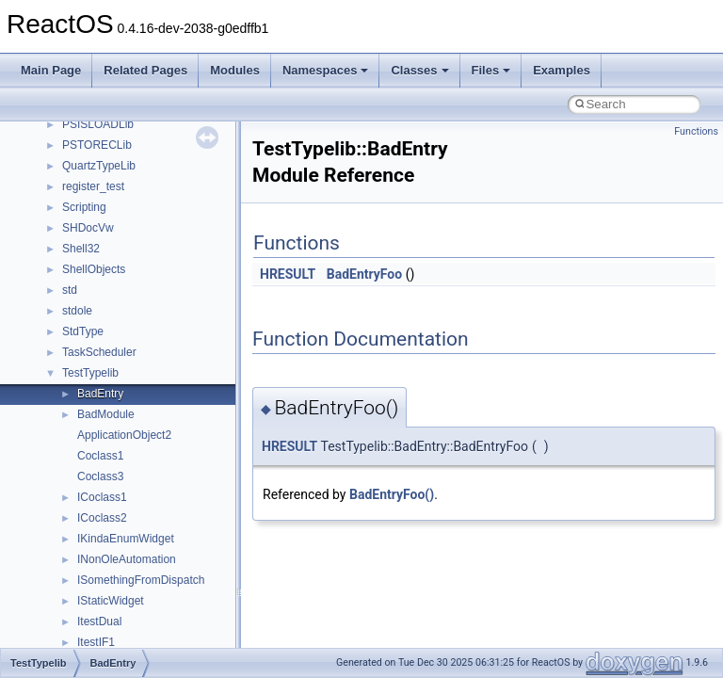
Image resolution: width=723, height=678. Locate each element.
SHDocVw (88, 227)
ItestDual (99, 621)
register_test (93, 186)
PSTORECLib (97, 145)
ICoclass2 (102, 518)
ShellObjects (93, 269)
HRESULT (287, 274)
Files (491, 70)
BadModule (106, 414)
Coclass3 (100, 476)
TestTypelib (90, 372)
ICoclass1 (102, 497)
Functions (696, 131)
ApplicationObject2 (124, 435)
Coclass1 (100, 455)
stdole (77, 310)
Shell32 (81, 248)
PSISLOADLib (98, 124)
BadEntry (100, 393)
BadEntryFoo (364, 274)
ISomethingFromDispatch (140, 580)
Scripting (84, 207)
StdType (83, 331)
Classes (419, 70)
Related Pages (145, 70)
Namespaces (325, 70)
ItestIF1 (96, 642)
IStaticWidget (110, 600)
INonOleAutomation (126, 559)
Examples (561, 70)
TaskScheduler (99, 352)
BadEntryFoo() (391, 494)
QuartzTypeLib (99, 165)
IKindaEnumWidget (125, 538)
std (69, 290)
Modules (235, 70)
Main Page (51, 70)
